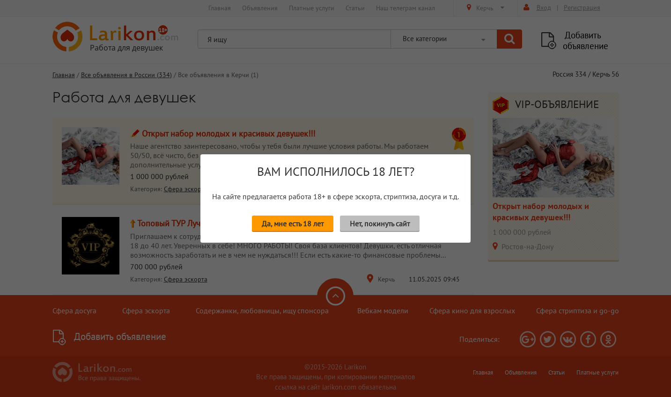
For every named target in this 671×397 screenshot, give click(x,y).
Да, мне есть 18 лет (293, 223)
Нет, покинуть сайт (380, 223)
